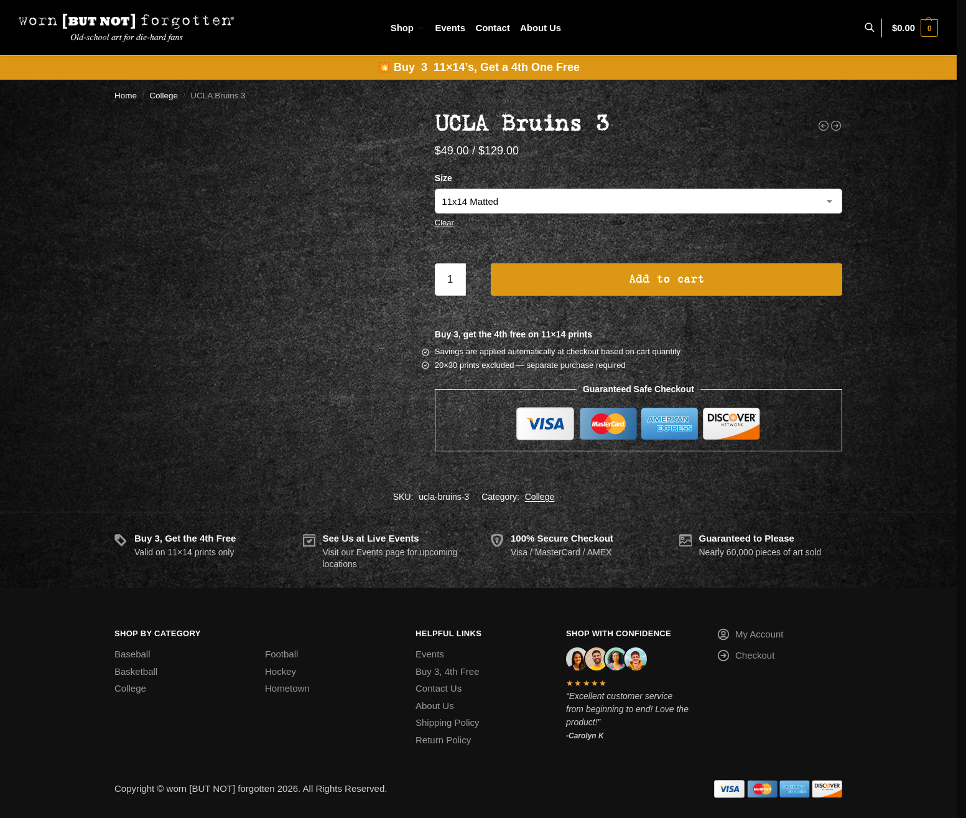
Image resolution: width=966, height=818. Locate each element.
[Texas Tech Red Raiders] (823, 126)
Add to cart (666, 279)
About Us (435, 705)
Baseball (132, 654)
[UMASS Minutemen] (836, 126)
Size (443, 178)
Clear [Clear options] (444, 222)
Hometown (287, 688)
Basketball (135, 671)
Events (430, 654)
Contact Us (439, 688)
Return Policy (443, 740)
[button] (915, 28)
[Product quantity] (450, 279)
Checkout (745, 658)
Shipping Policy (448, 722)
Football (281, 654)
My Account (750, 637)
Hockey (280, 671)
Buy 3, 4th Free (448, 671)
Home (125, 95)
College (163, 95)
